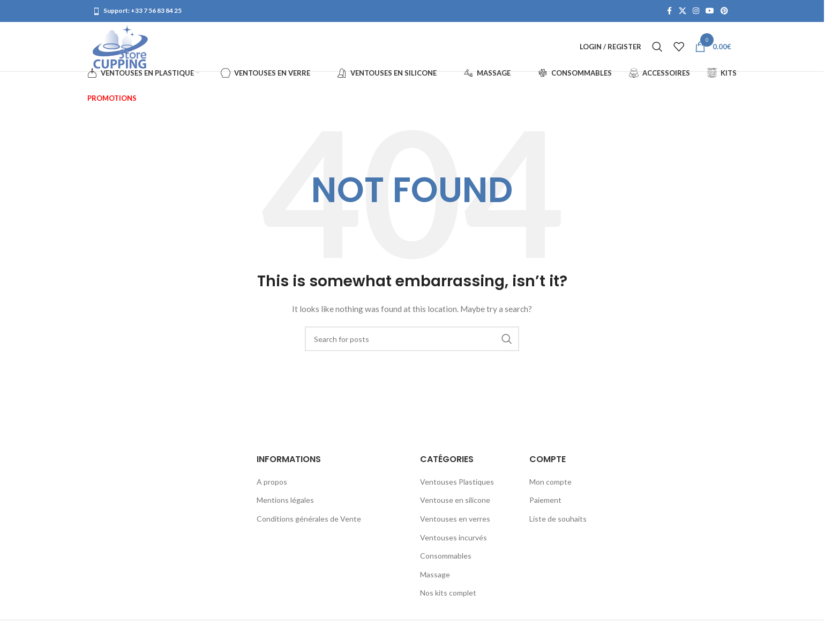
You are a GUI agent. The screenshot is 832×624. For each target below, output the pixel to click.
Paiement (545, 506)
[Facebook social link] (669, 11)
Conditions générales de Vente (309, 525)
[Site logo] (124, 49)
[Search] (657, 50)
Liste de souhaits (558, 525)
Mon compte (550, 488)
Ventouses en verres (455, 525)
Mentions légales (285, 506)
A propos (272, 488)
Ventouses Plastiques (457, 488)
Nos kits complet (448, 599)
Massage (435, 580)
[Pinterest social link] (724, 11)
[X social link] (682, 11)
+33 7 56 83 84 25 (156, 11)
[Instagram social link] (695, 11)
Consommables (445, 562)
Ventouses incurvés (453, 543)
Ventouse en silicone (455, 506)
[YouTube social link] (709, 11)
